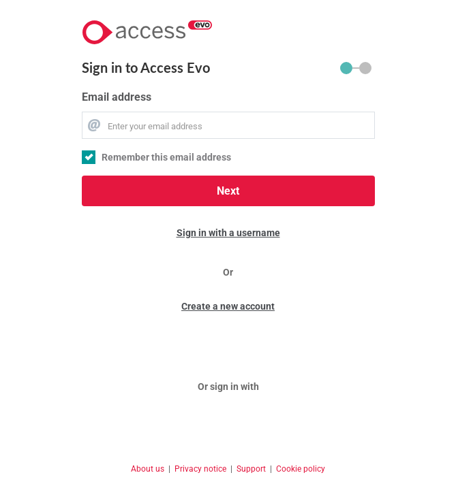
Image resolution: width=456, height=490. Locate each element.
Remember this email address (166, 157)
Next (228, 190)
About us (147, 469)
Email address (116, 97)
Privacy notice (200, 469)
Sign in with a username (228, 232)
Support (251, 469)
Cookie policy (300, 469)
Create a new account (228, 306)
